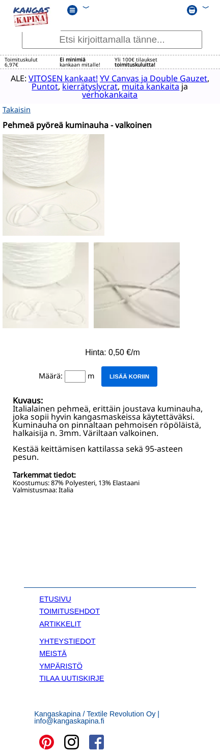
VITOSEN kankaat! (61, 78)
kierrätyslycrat (88, 86)
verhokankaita (108, 94)
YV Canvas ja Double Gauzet (152, 78)
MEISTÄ (53, 653)
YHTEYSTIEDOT (67, 641)
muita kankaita (149, 86)
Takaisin (17, 109)
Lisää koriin (129, 376)
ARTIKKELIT (60, 623)
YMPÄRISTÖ (60, 666)
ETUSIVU (55, 598)
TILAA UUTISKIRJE (71, 678)
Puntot (43, 86)
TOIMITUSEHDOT (69, 611)
